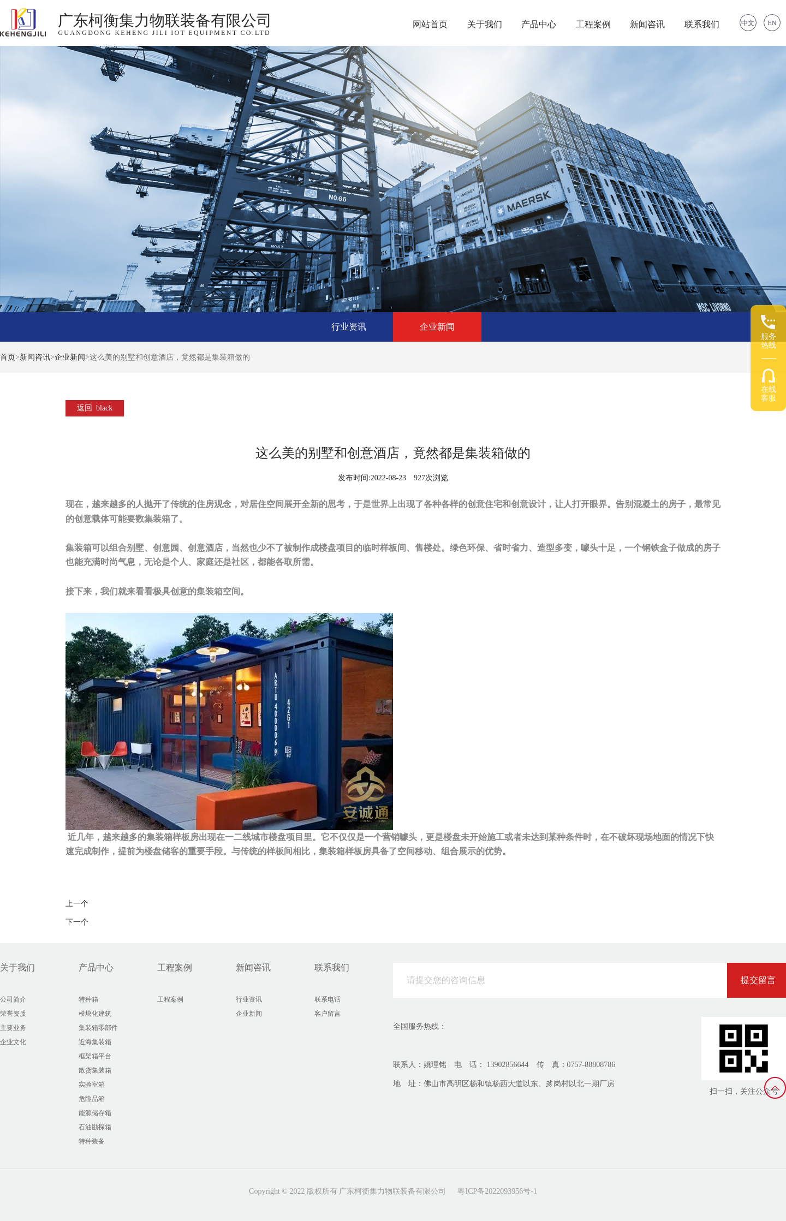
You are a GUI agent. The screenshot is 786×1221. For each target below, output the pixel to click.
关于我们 (484, 24)
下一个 (77, 922)
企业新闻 (437, 326)
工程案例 (593, 24)
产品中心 (538, 24)
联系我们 (701, 24)
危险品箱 (92, 1099)
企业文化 (13, 1042)
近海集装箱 (95, 1042)
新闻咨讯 (647, 24)
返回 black (94, 408)
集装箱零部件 (98, 1028)
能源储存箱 (95, 1113)
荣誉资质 (13, 1013)
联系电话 (327, 999)
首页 (7, 357)
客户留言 (327, 1013)
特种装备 (92, 1141)
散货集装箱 (95, 1070)
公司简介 (13, 999)
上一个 (77, 904)
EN (772, 23)
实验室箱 (92, 1084)
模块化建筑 (95, 1013)
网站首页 (430, 24)
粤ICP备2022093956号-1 (497, 1191)
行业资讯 (348, 326)
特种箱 (88, 999)
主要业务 (13, 1028)
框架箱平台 (95, 1056)
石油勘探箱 (95, 1127)
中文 (747, 23)
